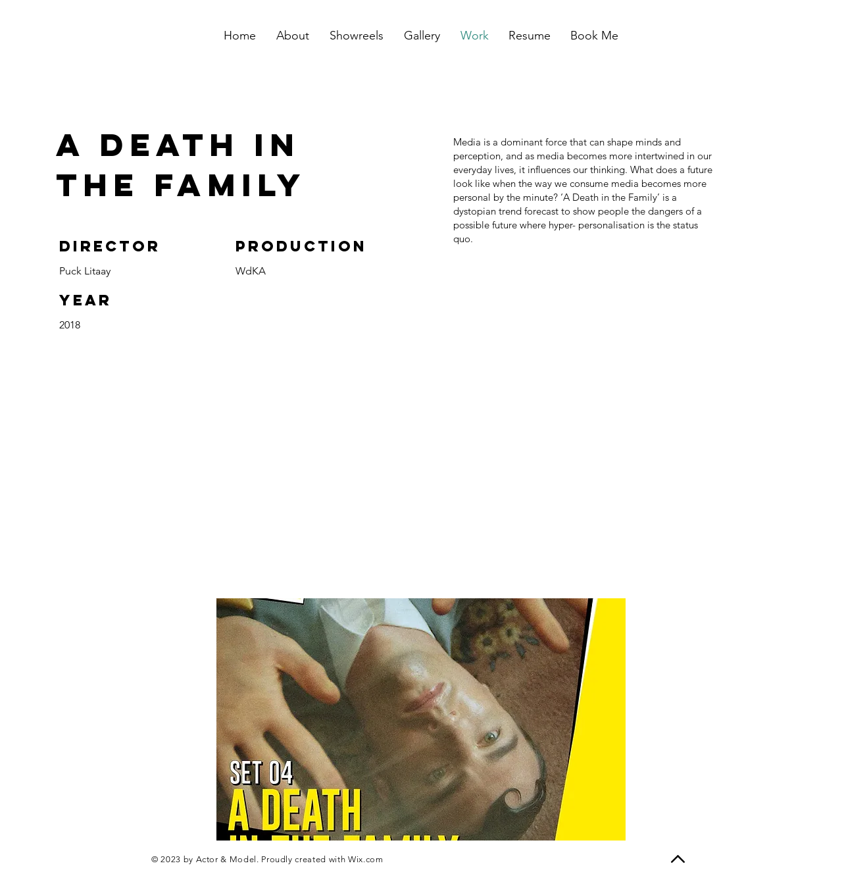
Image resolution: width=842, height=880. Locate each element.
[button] (421, 719)
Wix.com (366, 859)
